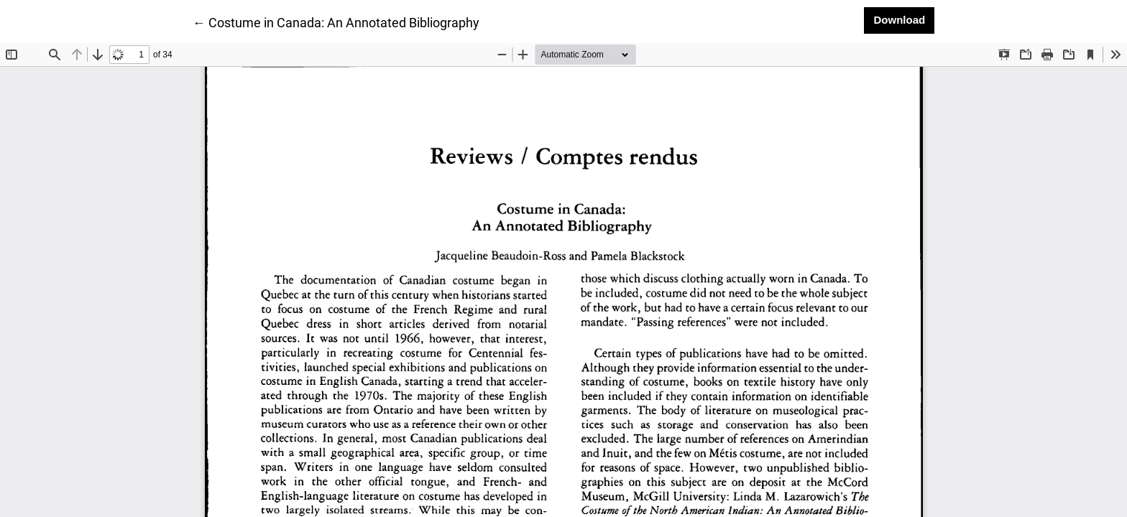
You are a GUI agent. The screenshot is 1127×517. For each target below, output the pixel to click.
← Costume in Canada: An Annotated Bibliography (336, 21)
